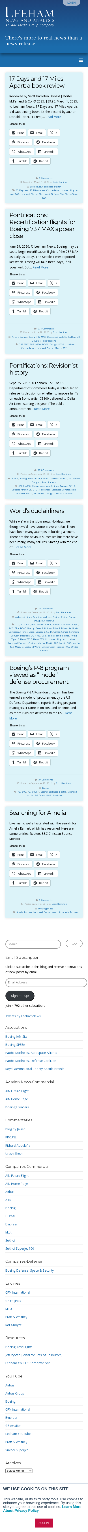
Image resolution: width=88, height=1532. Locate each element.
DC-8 (44, 635)
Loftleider (31, 643)
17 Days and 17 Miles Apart (30, 190)
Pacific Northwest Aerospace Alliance (31, 1052)
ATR (8, 1200)
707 (17, 624)
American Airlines (49, 486)
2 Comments (45, 178)
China (64, 617)
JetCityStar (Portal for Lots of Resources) (33, 1355)
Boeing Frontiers (17, 1107)
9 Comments (45, 900)
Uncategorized (45, 908)
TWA (44, 197)
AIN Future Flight (16, 1091)
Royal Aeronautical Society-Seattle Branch (34, 1069)
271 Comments (46, 328)
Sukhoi (10, 1240)
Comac (72, 617)
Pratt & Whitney (16, 1317)
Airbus (15, 337)
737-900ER (33, 791)
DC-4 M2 (35, 635)
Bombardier (34, 478)
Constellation (53, 190)
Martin (41, 643)
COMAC (10, 1216)
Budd (31, 631)
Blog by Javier (15, 1129)
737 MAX (24, 344)
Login (71, 2)
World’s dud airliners (36, 510)
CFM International (17, 1292)
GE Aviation (13, 1425)
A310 (28, 486)
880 (28, 624)
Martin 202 (61, 348)
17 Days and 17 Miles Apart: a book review (36, 82)
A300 (21, 486)
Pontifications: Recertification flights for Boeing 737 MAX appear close (42, 225)
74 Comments (46, 608)
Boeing (23, 337)
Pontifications (49, 340)
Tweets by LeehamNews (23, 1016)
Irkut (8, 1232)
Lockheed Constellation (64, 489)
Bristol (56, 628)
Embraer (11, 1224)
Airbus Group (14, 1393)
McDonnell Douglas (44, 493)
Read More (53, 117)
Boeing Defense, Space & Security (29, 1270)
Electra (65, 635)
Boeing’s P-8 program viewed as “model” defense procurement (39, 674)
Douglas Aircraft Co (57, 337)
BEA (17, 628)
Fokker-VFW (24, 639)
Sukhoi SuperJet (16, 1450)
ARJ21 (75, 624)
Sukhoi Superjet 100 (19, 1248)
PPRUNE (11, 1137)
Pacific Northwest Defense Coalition (30, 1061)
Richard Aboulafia (17, 1145)
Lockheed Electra (29, 194)
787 (32, 344)
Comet (64, 631)
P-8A (48, 795)
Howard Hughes (57, 639)
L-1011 (36, 489)
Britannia (66, 628)
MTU (8, 1309)
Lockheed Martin (52, 186)
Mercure (19, 646)
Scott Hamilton (60, 182)
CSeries (45, 478)
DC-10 (45, 344)
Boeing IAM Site (16, 1036)
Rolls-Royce (13, 1325)
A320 (38, 344)
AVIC (11, 628)
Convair (15, 635)
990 (34, 624)
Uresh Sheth (14, 1153)
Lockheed (46, 489)
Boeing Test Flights (18, 1347)
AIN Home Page (16, 1099)
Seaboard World (33, 646)
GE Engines (13, 1301)
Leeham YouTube (18, 1434)
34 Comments (46, 779)
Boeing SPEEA (15, 1044)
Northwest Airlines (49, 194)
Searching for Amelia (37, 812)
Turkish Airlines (64, 493)
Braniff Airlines (44, 628)
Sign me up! (20, 996)
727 (23, 624)
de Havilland (54, 635)
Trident (60, 646)
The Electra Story (68, 194)
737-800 (21, 791)
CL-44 (49, 631)
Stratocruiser (48, 646)
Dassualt (25, 635)
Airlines (28, 617)
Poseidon (57, 795)
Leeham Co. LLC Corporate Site (27, 1363)
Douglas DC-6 (57, 344)
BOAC (23, 628)
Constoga (74, 631)
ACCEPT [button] (44, 1523)
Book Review (36, 186)
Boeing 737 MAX (37, 337)
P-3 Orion (40, 795)
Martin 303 (65, 643)
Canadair (40, 631)
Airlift (48, 624)
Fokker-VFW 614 (39, 639)
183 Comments (46, 470)
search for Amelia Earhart (65, 912)
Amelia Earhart (24, 912)
